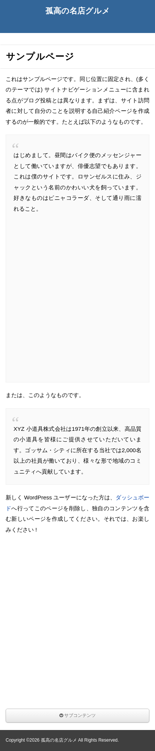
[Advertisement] (77, 297)
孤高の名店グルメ (77, 10)
